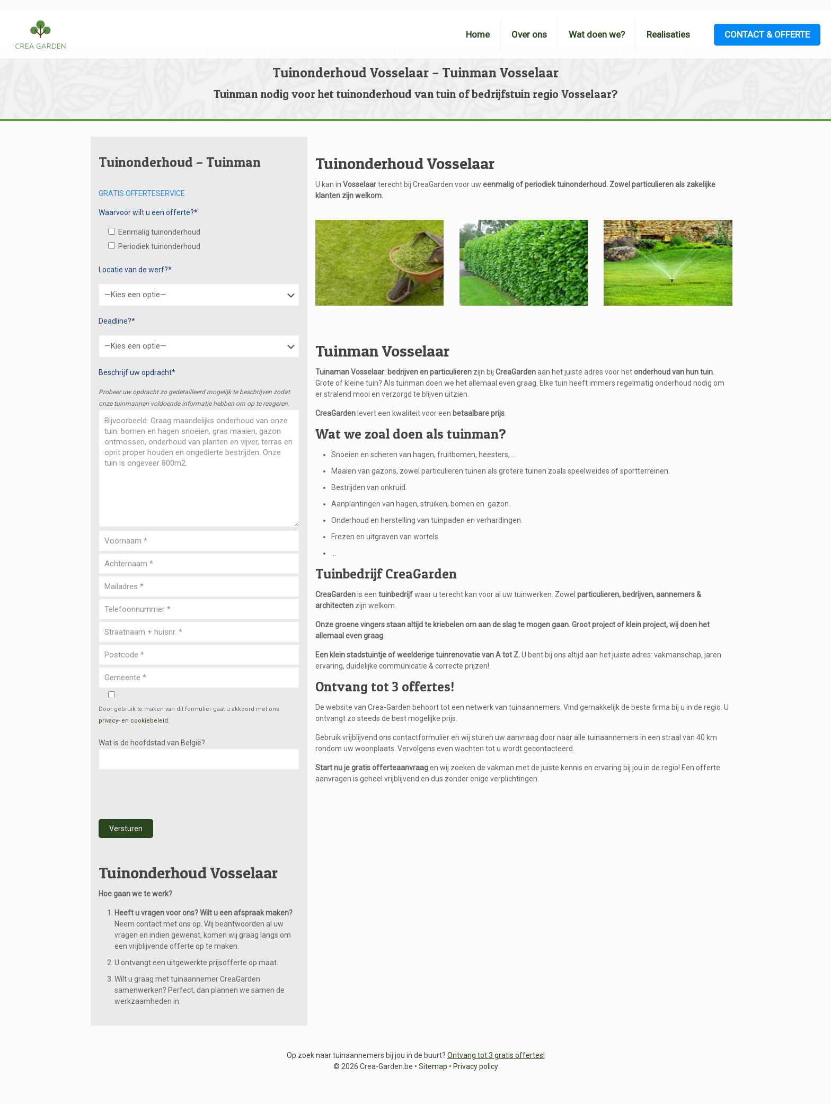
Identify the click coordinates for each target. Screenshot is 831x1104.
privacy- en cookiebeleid (133, 720)
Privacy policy (475, 1066)
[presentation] (179, 794)
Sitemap (433, 1066)
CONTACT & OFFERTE (767, 34)
